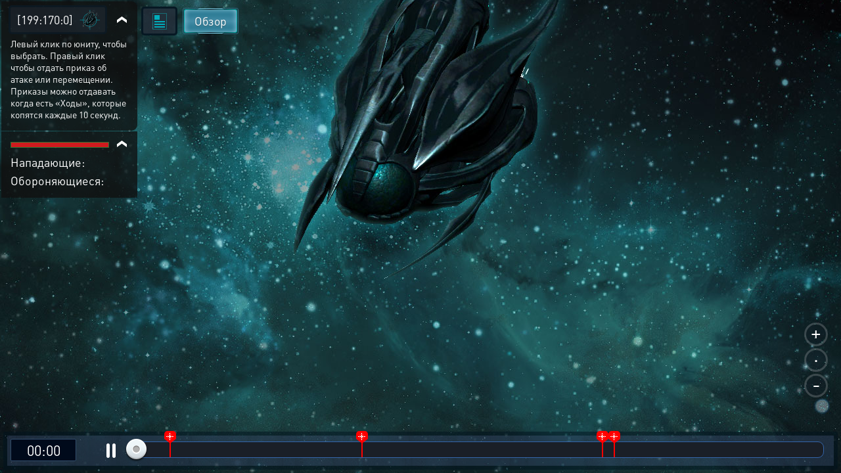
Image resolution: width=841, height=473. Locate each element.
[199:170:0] (45, 19)
